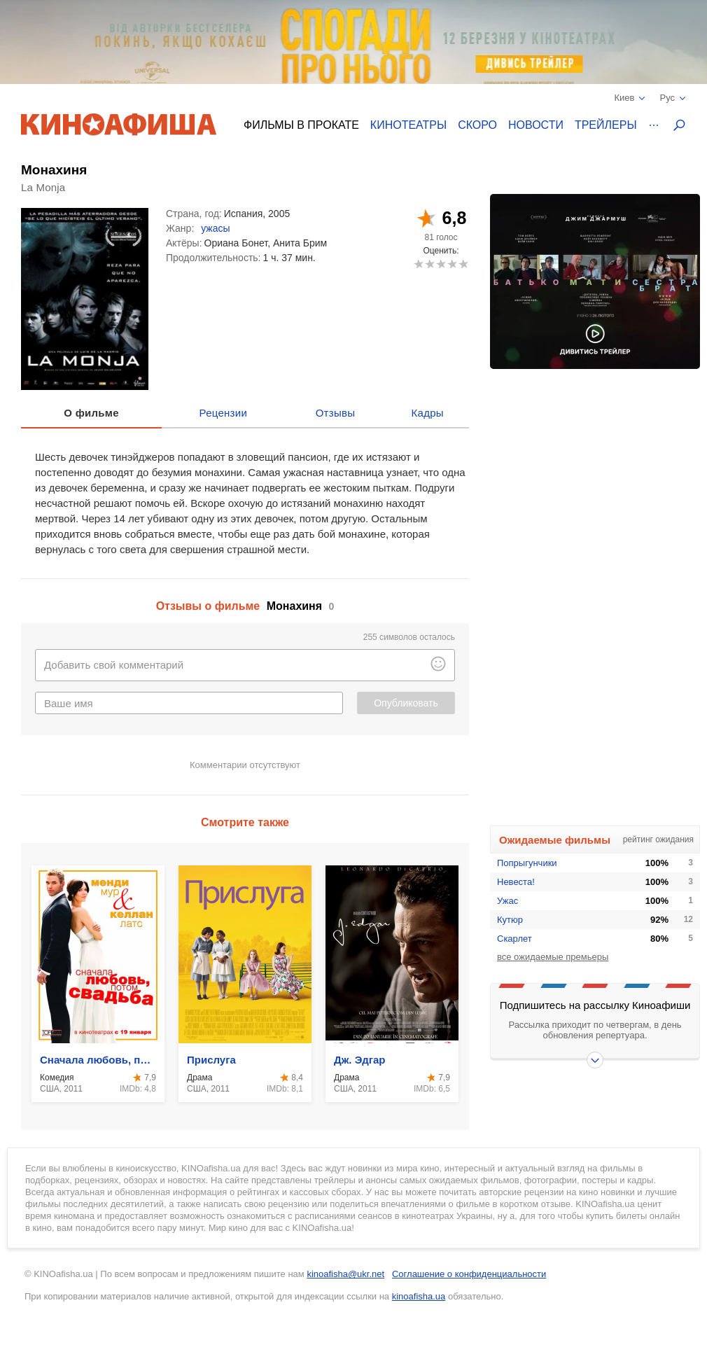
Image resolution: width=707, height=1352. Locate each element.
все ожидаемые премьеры (552, 957)
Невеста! (516, 882)
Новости (536, 125)
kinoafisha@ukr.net (345, 1274)
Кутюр (510, 919)
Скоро (477, 125)
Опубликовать (406, 703)
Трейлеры (606, 125)
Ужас (507, 900)
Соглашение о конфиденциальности (469, 1274)
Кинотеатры (408, 125)
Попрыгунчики (527, 863)
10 (463, 263)
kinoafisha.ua (419, 1296)
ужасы (215, 228)
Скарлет (514, 938)
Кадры (428, 413)
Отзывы (336, 413)
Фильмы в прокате (301, 125)
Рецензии (224, 413)
